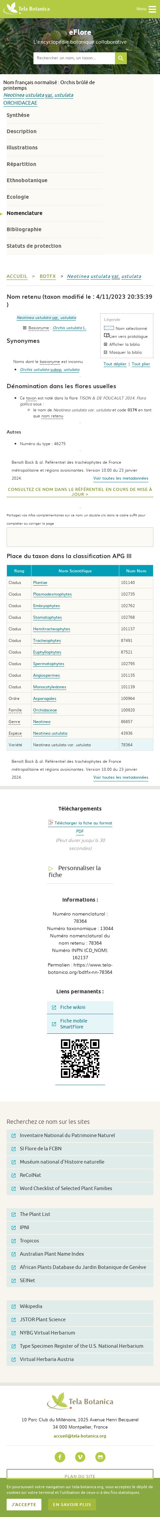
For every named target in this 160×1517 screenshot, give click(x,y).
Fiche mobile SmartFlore (69, 1024)
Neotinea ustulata (50, 733)
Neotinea (13, 95)
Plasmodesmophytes (52, 594)
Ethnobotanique (27, 180)
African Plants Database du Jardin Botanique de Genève (79, 1267)
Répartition (21, 164)
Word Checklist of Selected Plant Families (62, 1188)
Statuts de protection (34, 246)
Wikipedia (27, 1306)
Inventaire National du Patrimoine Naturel (63, 1135)
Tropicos (25, 1241)
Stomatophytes (47, 617)
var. (49, 95)
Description (21, 131)
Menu (146, 9)
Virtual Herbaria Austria (43, 1359)
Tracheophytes (47, 640)
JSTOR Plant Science (39, 1320)
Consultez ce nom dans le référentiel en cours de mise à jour (80, 492)
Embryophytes (46, 605)
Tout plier (141, 364)
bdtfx (48, 276)
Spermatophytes (48, 663)
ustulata (34, 95)
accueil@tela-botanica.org (80, 1436)
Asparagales (44, 698)
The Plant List (31, 1214)
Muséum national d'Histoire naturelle (58, 1162)
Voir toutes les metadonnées (120, 478)
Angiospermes (46, 675)
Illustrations (22, 147)
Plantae (40, 582)
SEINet (23, 1281)
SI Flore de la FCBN (37, 1149)
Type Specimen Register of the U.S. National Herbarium (77, 1346)
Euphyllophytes (47, 652)
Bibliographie (24, 229)
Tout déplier (115, 364)
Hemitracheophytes (51, 629)
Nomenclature (24, 213)
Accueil (17, 276)
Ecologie (18, 197)
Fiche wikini (68, 1007)
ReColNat (26, 1175)
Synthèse (18, 115)
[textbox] (74, 58)
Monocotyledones (49, 687)
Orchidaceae (20, 103)
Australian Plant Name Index (48, 1254)
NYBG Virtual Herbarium (43, 1333)
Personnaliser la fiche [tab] (75, 871)
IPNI (20, 1228)
